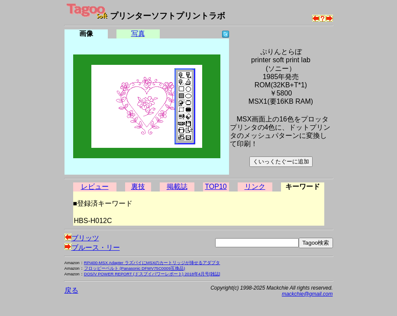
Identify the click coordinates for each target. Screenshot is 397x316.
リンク (255, 186)
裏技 (138, 186)
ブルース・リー (92, 247)
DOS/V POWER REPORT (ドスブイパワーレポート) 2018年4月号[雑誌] (152, 273)
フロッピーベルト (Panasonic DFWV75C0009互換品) (134, 268)
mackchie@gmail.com (307, 294)
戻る (71, 290)
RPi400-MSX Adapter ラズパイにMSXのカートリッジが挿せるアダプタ (152, 262)
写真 (138, 33)
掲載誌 (177, 186)
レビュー (95, 186)
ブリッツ (82, 238)
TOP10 (215, 186)
